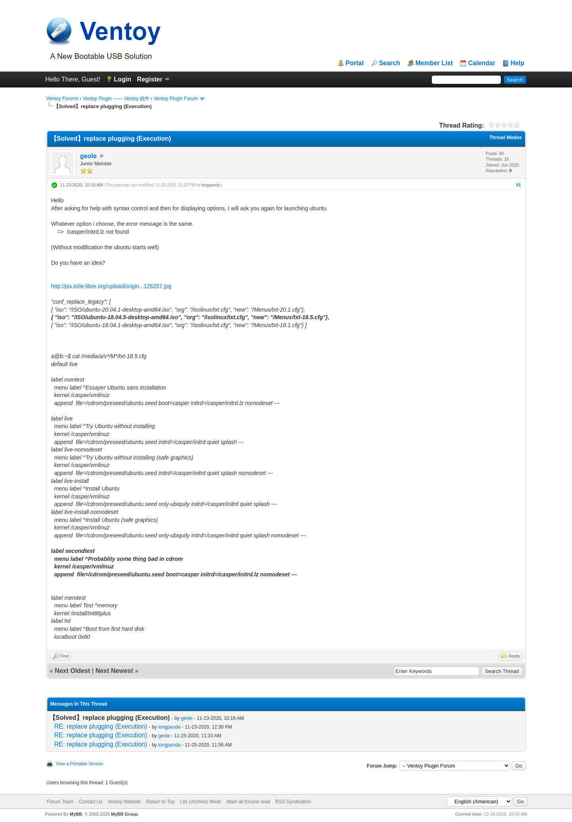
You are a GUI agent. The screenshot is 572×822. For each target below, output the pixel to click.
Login (122, 79)
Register (149, 79)
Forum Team (60, 802)
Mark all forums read (248, 802)
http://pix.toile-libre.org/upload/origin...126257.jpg (111, 286)
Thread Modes (505, 137)
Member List (434, 63)
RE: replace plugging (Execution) (100, 726)
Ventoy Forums (62, 98)
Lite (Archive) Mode (200, 802)
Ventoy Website (124, 802)
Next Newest (114, 670)
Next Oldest (72, 670)
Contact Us (90, 802)
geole (88, 156)
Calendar (481, 63)
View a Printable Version (79, 763)
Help (517, 63)
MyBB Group (124, 814)
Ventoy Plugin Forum (176, 98)
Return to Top (160, 802)
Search (389, 63)
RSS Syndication (293, 802)
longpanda (210, 185)
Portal (354, 63)
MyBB (76, 814)
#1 (518, 184)
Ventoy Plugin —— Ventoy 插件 (116, 98)
